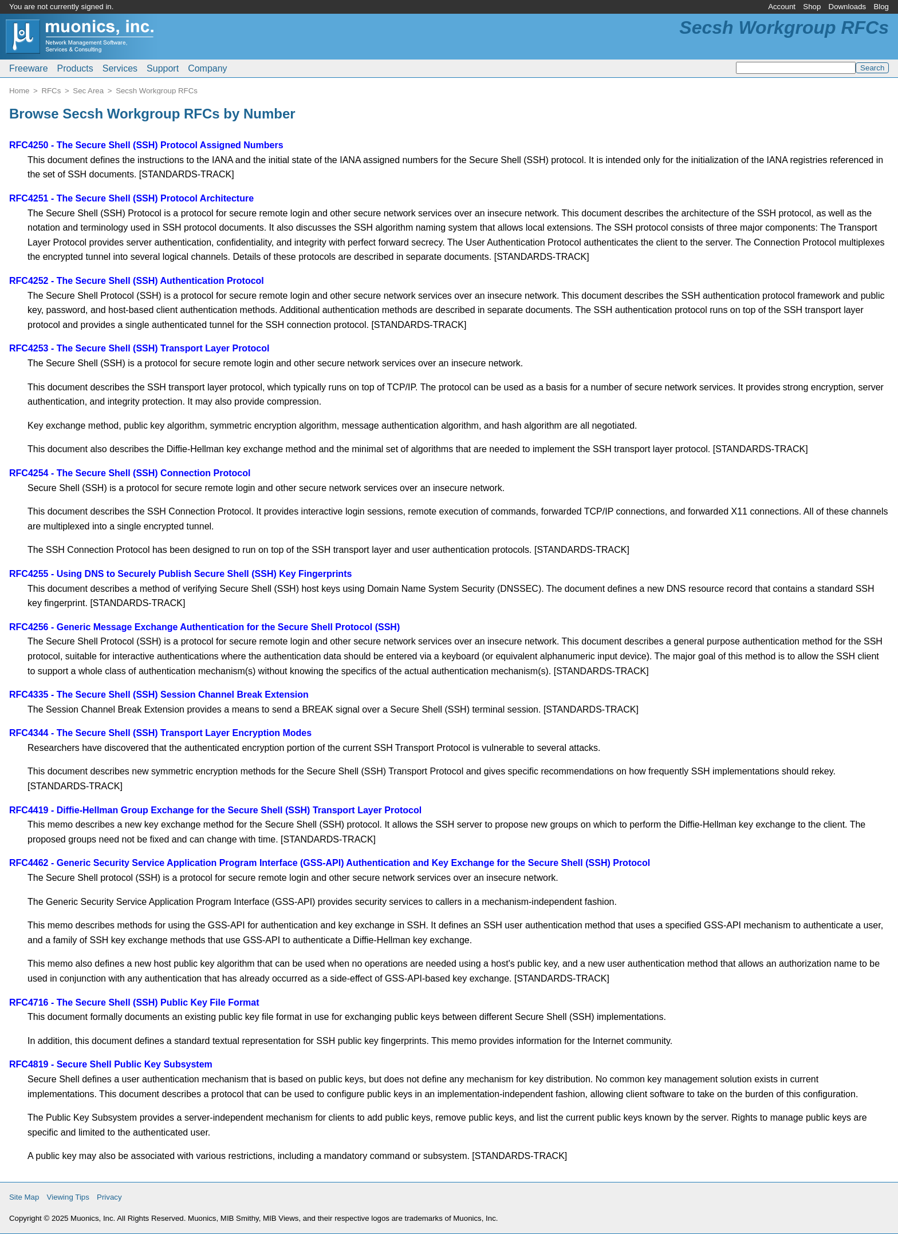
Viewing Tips (68, 1197)
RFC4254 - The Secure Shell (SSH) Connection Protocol (129, 473)
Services (120, 68)
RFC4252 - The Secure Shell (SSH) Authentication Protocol (136, 281)
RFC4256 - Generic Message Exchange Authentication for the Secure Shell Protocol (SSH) (204, 627)
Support (163, 68)
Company (207, 68)
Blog (881, 6)
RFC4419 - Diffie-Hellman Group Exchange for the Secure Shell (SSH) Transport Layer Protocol (215, 810)
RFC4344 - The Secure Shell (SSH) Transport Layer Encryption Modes (160, 733)
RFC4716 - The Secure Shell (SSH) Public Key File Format (134, 1002)
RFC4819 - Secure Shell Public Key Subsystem (110, 1064)
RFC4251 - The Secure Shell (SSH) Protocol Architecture (131, 198)
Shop (812, 6)
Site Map (24, 1197)
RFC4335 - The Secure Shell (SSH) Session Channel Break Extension (159, 694)
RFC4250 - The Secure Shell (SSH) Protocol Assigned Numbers (146, 145)
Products (75, 68)
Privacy (109, 1197)
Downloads (848, 6)
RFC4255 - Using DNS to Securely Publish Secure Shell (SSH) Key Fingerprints (180, 574)
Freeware (28, 68)
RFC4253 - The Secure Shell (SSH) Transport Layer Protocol (139, 348)
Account (781, 6)
